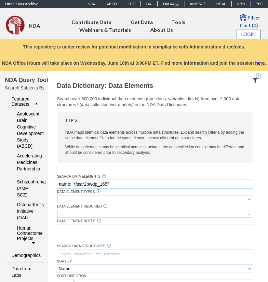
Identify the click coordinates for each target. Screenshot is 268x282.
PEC (259, 3)
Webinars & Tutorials (105, 30)
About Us (161, 30)
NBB (241, 3)
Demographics (25, 255)
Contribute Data (92, 22)
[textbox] (155, 184)
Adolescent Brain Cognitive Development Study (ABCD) (26, 130)
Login (248, 34)
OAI (149, 3)
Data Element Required (79, 206)
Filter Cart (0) (249, 20)
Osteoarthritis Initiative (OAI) (26, 211)
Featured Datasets (25, 101)
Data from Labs (21, 272)
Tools (178, 22)
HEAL (221, 3)
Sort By (64, 261)
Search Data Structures (81, 246)
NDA (91, 3)
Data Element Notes (76, 221)
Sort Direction (72, 276)
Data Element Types (76, 192)
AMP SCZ (198, 3)
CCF (131, 3)
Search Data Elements (78, 176)
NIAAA (171, 4)
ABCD (111, 3)
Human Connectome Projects (28, 235)
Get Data (142, 22)
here (260, 63)
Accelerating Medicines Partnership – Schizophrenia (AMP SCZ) (26, 175)
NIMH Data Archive (21, 3)
